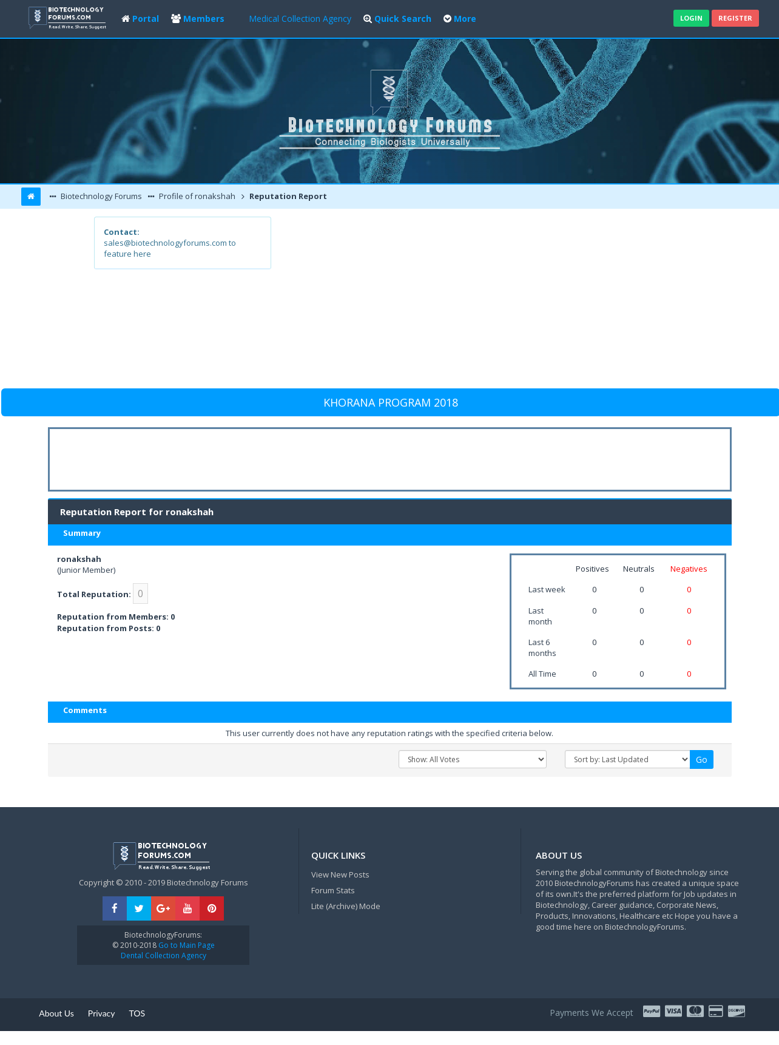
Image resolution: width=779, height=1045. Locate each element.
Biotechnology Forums (100, 196)
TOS (137, 1013)
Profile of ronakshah (196, 196)
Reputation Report (287, 196)
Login (691, 17)
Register (735, 17)
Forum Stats (333, 890)
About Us (56, 1013)
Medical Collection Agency (300, 18)
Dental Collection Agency (163, 955)
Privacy (101, 1013)
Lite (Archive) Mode (345, 906)
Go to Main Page (186, 945)
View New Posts (340, 874)
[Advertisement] (478, 302)
